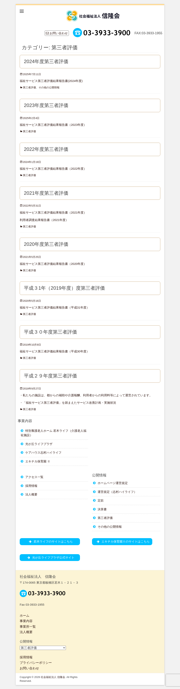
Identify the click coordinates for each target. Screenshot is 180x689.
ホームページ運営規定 (113, 483)
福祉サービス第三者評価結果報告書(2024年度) (51, 81)
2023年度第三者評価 (46, 105)
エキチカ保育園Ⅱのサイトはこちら (122, 541)
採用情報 (31, 485)
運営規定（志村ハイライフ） (117, 491)
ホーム (24, 615)
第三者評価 (29, 87)
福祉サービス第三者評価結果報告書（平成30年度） (54, 351)
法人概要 (31, 494)
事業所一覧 (28, 626)
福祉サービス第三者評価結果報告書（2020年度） (53, 263)
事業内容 (26, 621)
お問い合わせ (57, 33)
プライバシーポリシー (36, 662)
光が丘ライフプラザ (38, 444)
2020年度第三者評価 (46, 244)
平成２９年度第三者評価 (50, 375)
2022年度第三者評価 (46, 149)
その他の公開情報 (49, 87)
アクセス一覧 (34, 477)
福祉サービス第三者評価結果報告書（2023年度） (53, 124)
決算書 (102, 509)
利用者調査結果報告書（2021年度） (44, 220)
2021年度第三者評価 (46, 193)
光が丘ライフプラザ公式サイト (50, 557)
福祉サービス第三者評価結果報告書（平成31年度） (54, 307)
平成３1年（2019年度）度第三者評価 (64, 288)
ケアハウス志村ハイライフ (43, 452)
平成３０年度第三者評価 (50, 332)
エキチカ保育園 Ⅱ (37, 461)
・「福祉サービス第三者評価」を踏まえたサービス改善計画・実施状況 (68, 402)
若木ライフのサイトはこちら (50, 541)
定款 (101, 500)
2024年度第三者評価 (46, 61)
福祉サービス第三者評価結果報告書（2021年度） (53, 212)
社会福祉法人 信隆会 (53, 677)
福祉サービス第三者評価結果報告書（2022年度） (53, 168)
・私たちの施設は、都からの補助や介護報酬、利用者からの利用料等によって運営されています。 (86, 395)
